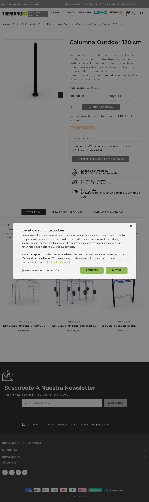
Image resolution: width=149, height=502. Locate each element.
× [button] (131, 226)
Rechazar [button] (92, 270)
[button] (40, 270)
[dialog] (74, 251)
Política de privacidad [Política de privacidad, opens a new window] (58, 261)
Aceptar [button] (117, 270)
